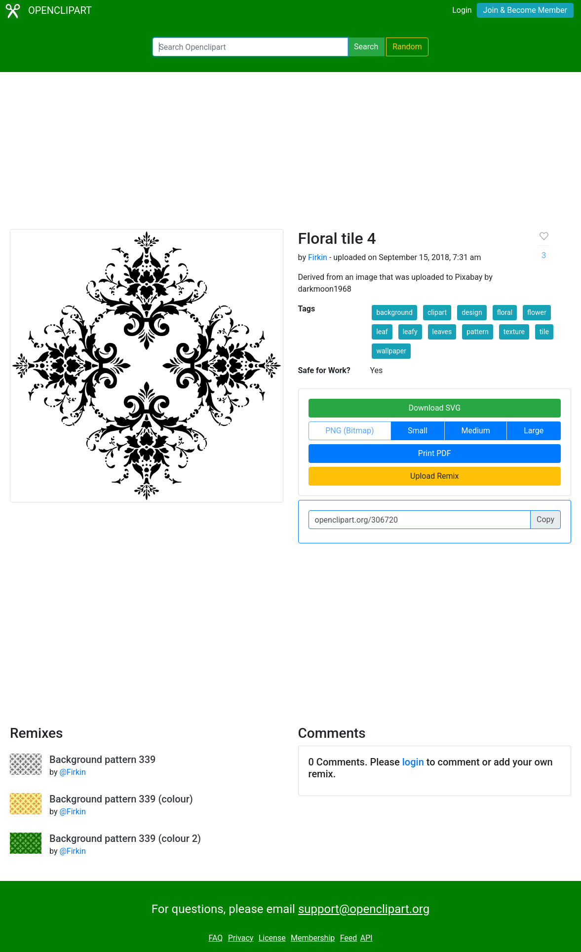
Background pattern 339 (102, 759)
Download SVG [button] (434, 408)
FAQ (215, 938)
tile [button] (544, 332)
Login (461, 10)
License (272, 938)
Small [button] (417, 430)
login (413, 762)
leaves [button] (442, 332)
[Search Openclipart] (250, 47)
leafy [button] (410, 332)
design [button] (472, 312)
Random (407, 46)
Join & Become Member (525, 10)
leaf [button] (381, 332)
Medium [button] (476, 430)
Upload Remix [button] (434, 476)
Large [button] (533, 430)
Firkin (317, 257)
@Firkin (72, 772)
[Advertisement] (290, 155)
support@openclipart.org (363, 909)
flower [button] (536, 312)
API (366, 938)
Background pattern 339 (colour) (121, 799)
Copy (545, 519)
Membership (313, 938)
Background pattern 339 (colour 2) (125, 838)
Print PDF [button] (434, 453)
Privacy (241, 938)
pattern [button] (477, 332)
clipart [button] (437, 312)
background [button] (394, 312)
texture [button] (514, 332)
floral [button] (504, 312)
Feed (348, 938)
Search (366, 46)
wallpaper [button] (391, 351)
